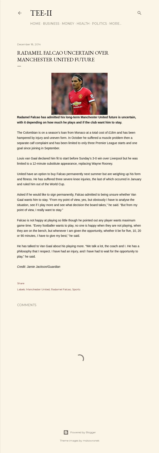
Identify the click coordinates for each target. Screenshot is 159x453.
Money (68, 24)
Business (51, 24)
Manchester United (38, 289)
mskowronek (91, 440)
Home (35, 24)
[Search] (139, 12)
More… (115, 24)
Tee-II (41, 13)
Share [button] (20, 283)
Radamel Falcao (61, 289)
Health (83, 24)
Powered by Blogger (79, 432)
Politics (99, 24)
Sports (76, 289)
